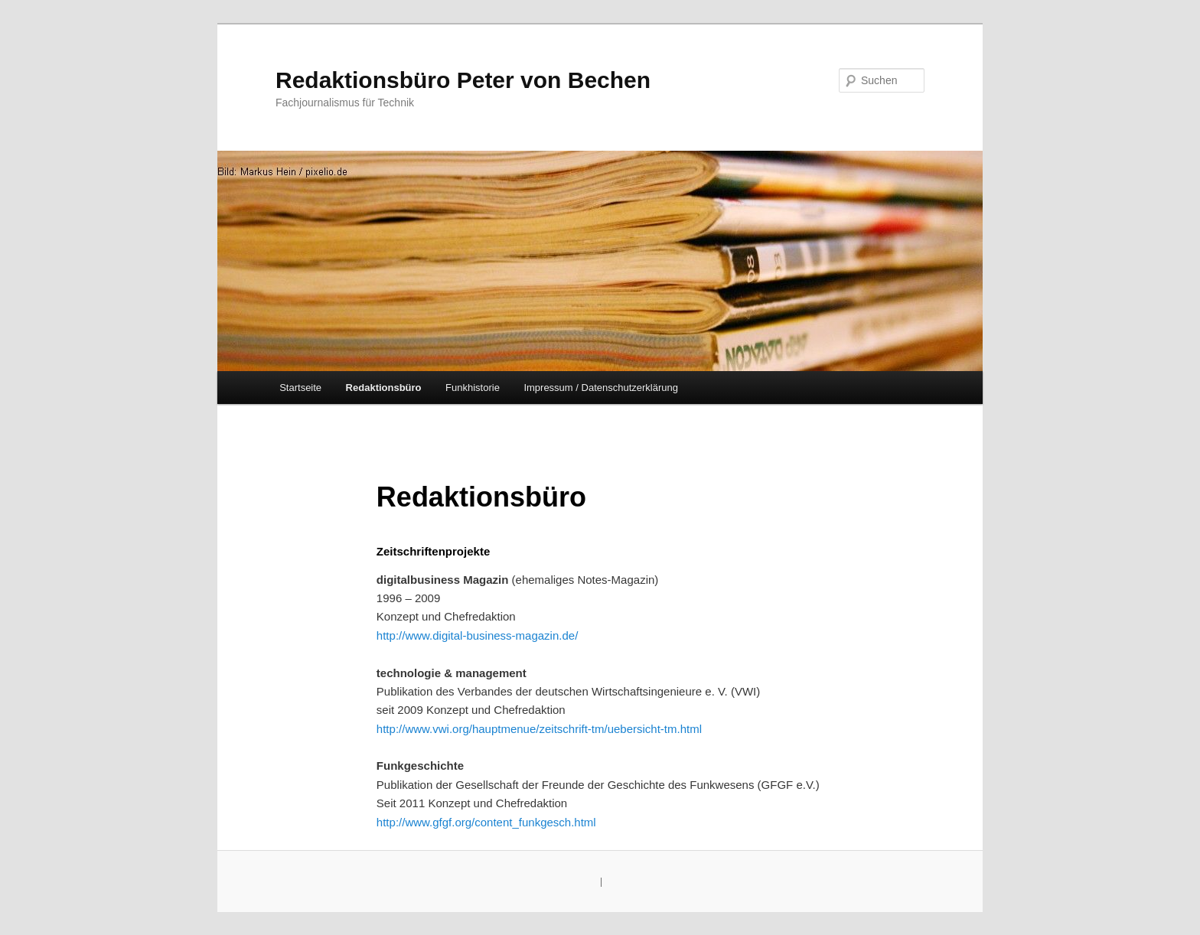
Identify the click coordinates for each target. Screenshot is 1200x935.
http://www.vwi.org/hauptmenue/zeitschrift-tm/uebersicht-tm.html (539, 728)
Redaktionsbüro (384, 387)
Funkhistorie (472, 387)
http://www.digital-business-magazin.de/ (477, 635)
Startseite (300, 387)
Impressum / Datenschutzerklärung (600, 387)
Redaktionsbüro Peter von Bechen (463, 80)
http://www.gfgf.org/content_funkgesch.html (486, 822)
